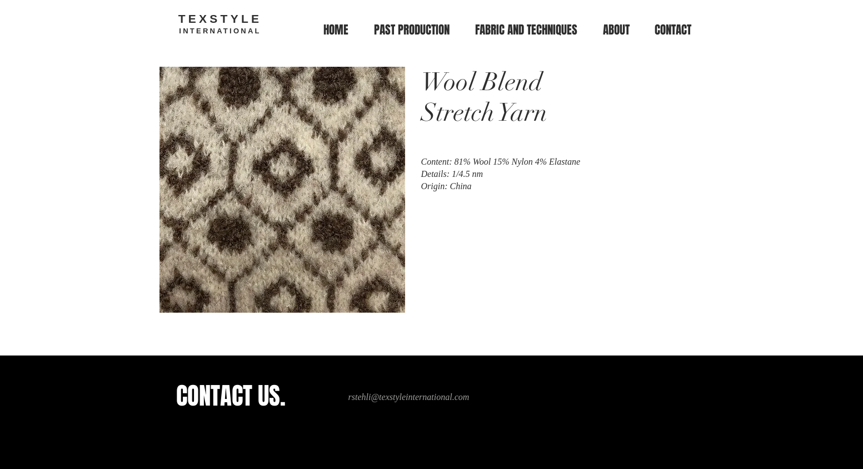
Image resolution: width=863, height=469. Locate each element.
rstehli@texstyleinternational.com (409, 397)
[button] (526, 30)
